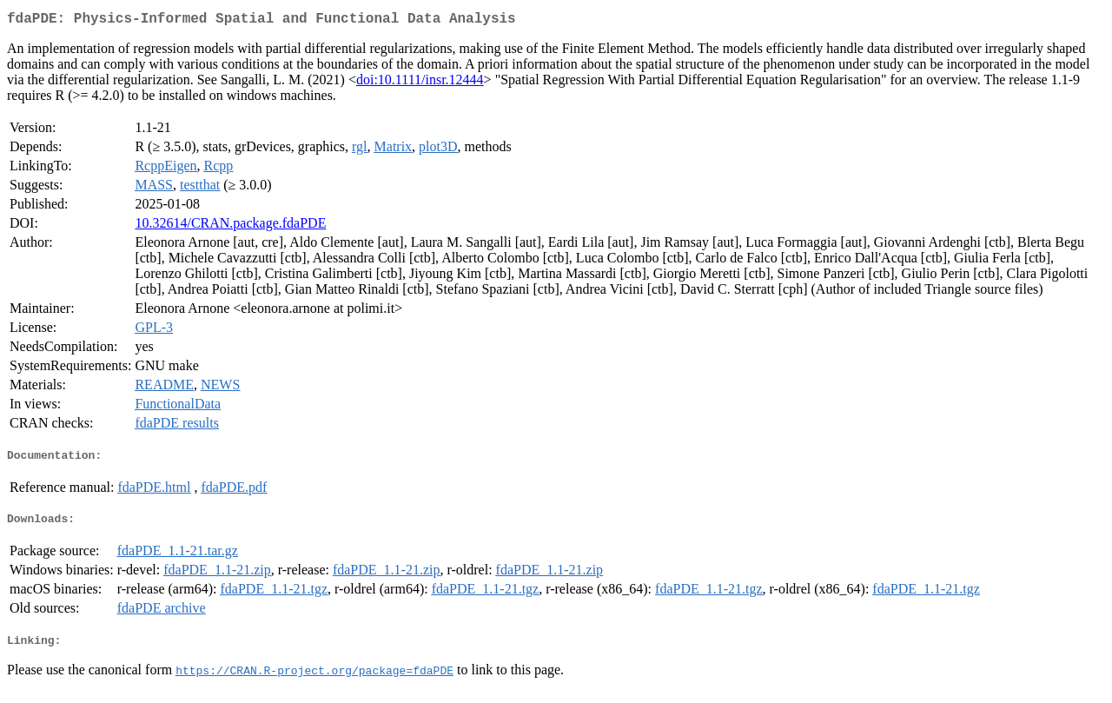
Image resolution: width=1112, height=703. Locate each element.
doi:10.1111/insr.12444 (420, 83)
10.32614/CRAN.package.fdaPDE (230, 226)
